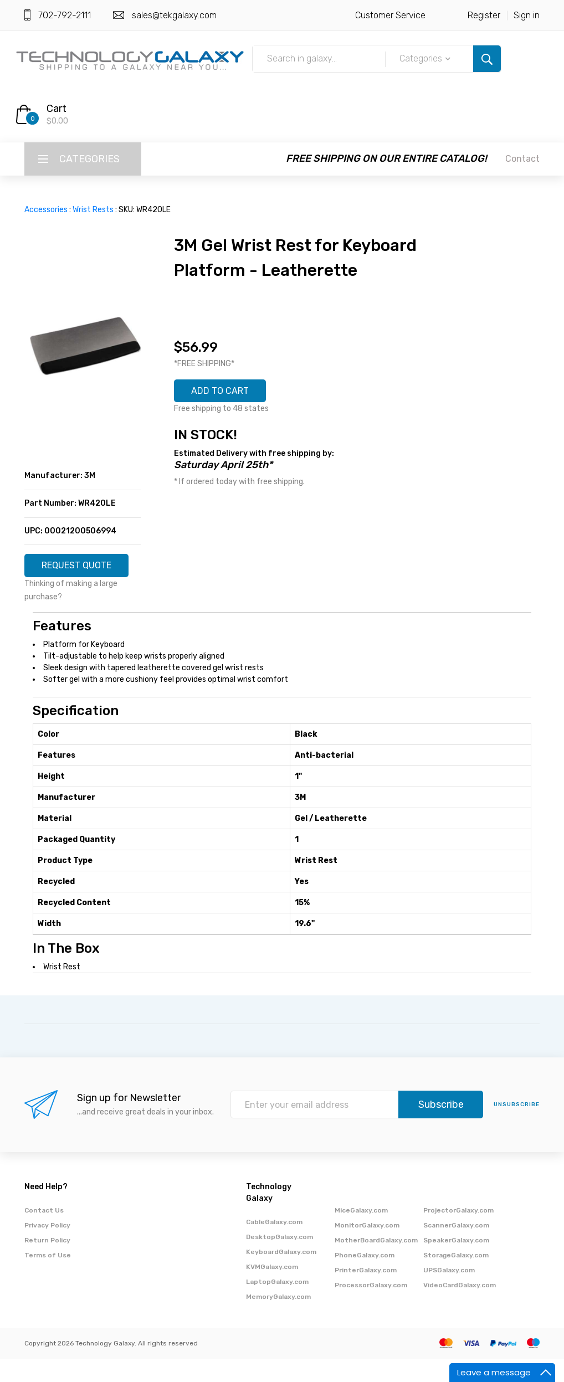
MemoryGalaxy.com (278, 1320)
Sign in (527, 15)
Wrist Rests (93, 209)
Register (484, 15)
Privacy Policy (47, 1248)
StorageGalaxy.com (456, 1278)
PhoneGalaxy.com (364, 1278)
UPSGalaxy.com (449, 1293)
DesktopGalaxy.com (279, 1260)
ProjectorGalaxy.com (458, 1233)
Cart (56, 108)
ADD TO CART (226, 393)
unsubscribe (517, 1128)
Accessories (46, 209)
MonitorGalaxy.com (367, 1248)
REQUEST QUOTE (82, 570)
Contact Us (44, 1233)
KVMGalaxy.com (272, 1290)
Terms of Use (47, 1278)
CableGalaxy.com (274, 1245)
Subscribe (441, 1128)
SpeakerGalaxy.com (456, 1263)
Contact (522, 158)
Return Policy (47, 1263)
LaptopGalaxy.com (277, 1305)
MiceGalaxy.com (361, 1233)
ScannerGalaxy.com (456, 1248)
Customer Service (390, 15)
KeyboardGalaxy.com (281, 1275)
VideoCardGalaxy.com (459, 1308)
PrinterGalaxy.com (366, 1293)
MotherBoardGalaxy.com (376, 1263)
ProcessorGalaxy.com (371, 1308)
